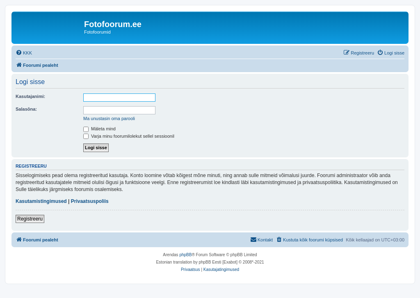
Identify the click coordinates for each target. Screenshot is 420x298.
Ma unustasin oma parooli (109, 118)
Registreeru (30, 219)
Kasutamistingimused (41, 201)
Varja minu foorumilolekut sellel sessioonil (128, 136)
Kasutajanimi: (30, 96)
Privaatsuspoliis (90, 201)
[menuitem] (24, 53)
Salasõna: (26, 109)
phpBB (185, 255)
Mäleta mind (99, 128)
